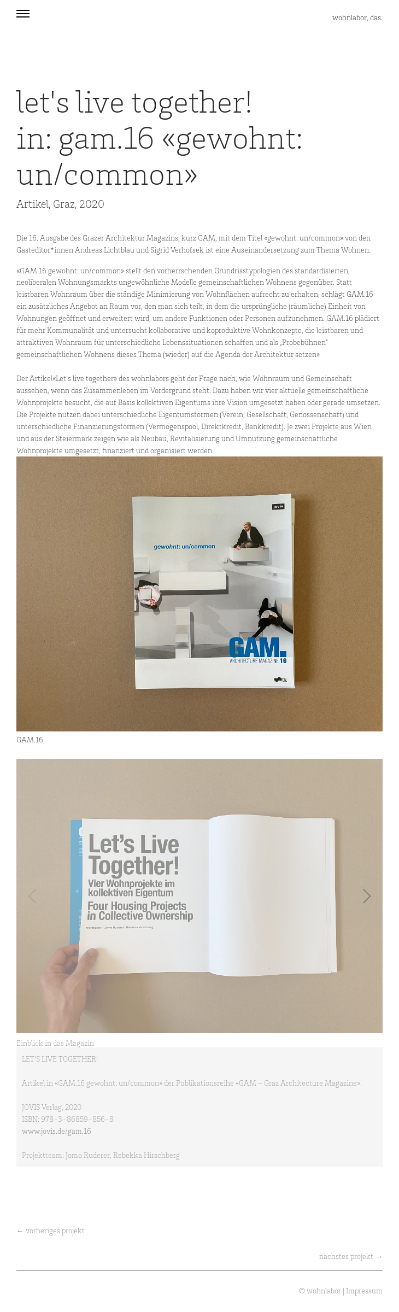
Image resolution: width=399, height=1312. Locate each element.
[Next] (365, 896)
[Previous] (34, 896)
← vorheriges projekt (50, 1230)
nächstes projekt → (351, 1256)
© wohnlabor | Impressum (341, 1290)
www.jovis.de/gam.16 (56, 1130)
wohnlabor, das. (357, 17)
